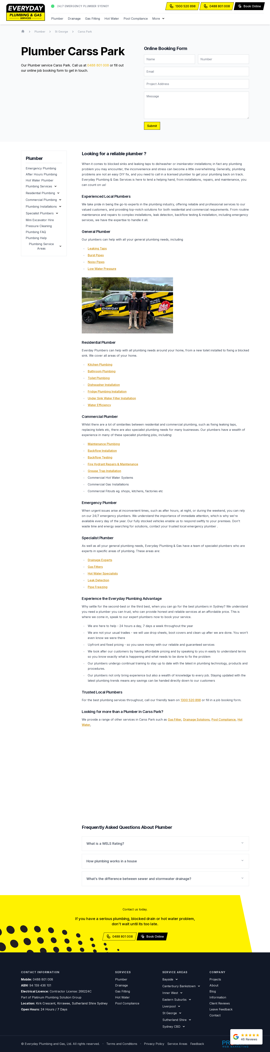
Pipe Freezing (97, 587)
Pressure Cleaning (39, 226)
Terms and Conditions (121, 1044)
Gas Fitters (95, 567)
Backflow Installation (102, 451)
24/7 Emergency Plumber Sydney (83, 6)
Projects (215, 979)
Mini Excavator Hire (40, 220)
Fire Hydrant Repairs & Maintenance (113, 464)
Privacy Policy (154, 1044)
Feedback (197, 1044)
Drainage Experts (100, 560)
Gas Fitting (92, 18)
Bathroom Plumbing (102, 371)
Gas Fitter (174, 719)
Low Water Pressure (102, 269)
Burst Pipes (96, 255)
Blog (212, 991)
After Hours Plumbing (41, 174)
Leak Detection (98, 580)
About (213, 985)
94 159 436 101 (40, 985)
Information (217, 997)
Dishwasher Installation (104, 385)
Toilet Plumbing (99, 378)
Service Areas (177, 1044)
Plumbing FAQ (36, 232)
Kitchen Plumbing (100, 364)
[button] (158, 18)
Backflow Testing (100, 457)
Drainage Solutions (196, 719)
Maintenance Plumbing (104, 444)
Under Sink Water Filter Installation (112, 398)
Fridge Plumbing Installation (107, 391)
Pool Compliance (136, 18)
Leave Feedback (220, 1009)
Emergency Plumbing (41, 168)
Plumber (57, 18)
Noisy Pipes (96, 262)
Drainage (74, 18)
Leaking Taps (97, 248)
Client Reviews (219, 1003)
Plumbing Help (36, 238)
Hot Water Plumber (39, 180)
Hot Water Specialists (103, 573)
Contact (214, 1015)
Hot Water (111, 18)
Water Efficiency (99, 405)
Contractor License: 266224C (71, 991)
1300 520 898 (191, 700)
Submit (152, 126)
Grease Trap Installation (104, 471)
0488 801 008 (98, 65)
